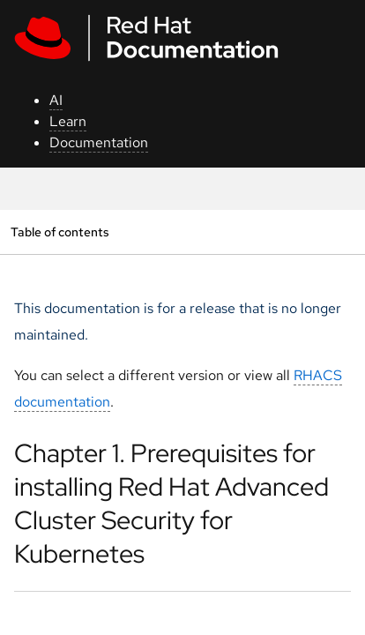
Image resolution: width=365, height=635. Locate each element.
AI (56, 100)
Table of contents (59, 231)
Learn (67, 121)
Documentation (98, 142)
